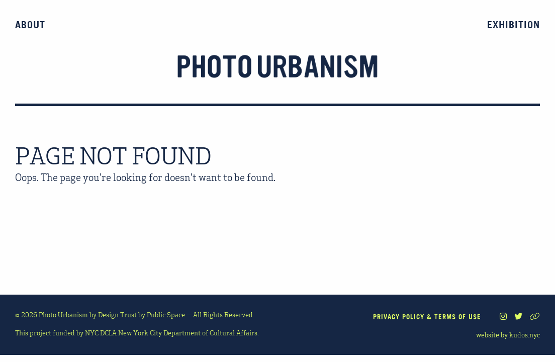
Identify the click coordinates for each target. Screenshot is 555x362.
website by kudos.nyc (508, 334)
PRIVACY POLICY (398, 317)
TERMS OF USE (457, 317)
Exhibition (513, 25)
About (30, 25)
